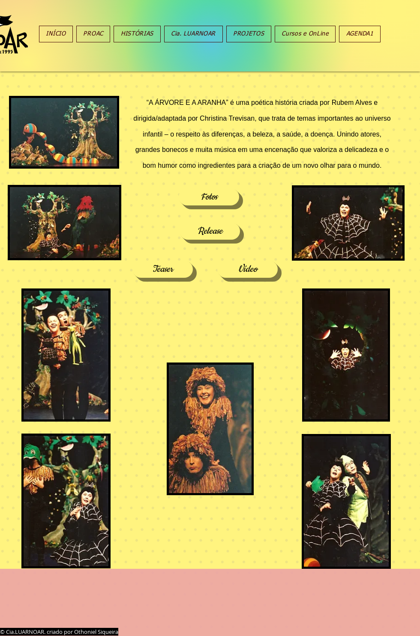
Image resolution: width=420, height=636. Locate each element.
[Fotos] (209, 196)
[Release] (210, 231)
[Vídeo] (247, 269)
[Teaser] (162, 269)
